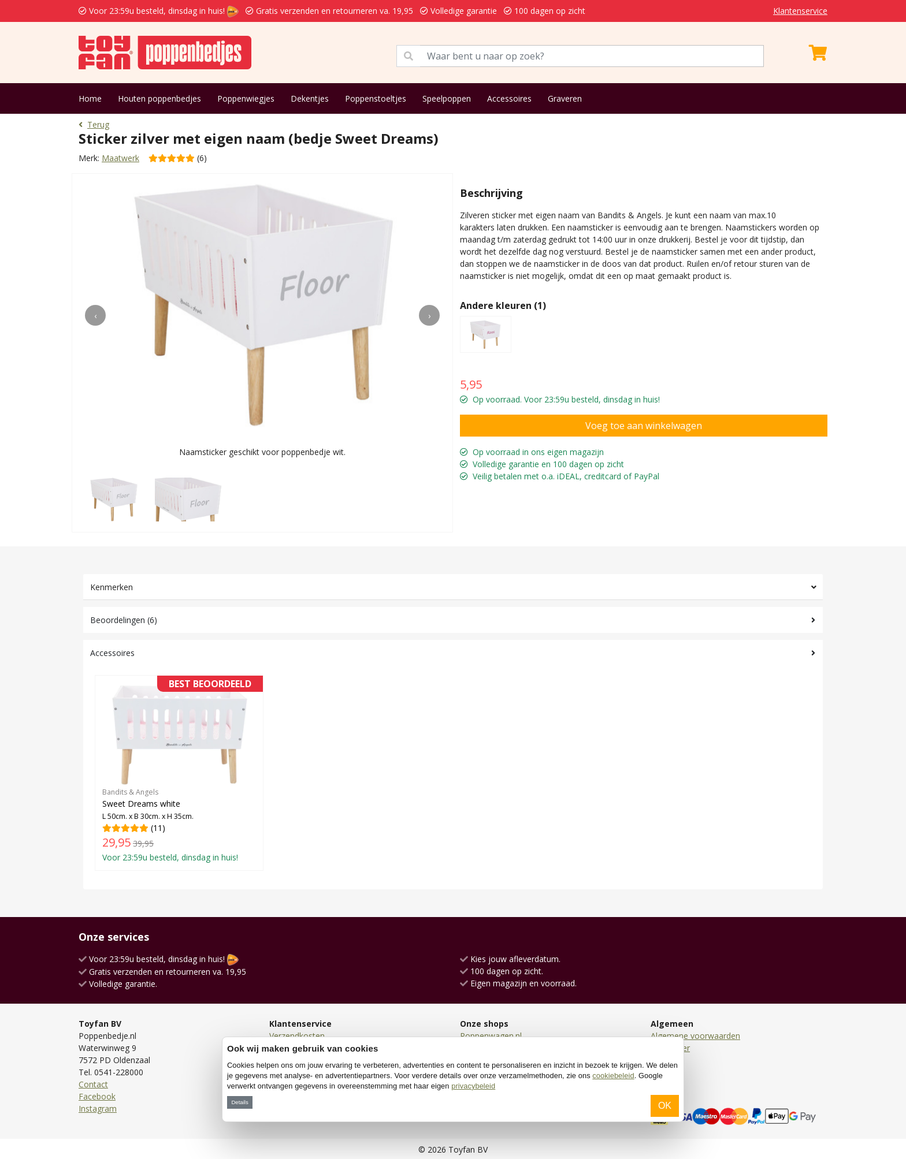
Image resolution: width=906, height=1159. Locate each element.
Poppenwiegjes (245, 98)
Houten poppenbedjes (159, 98)
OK (664, 1105)
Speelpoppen (446, 98)
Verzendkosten (297, 1035)
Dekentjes (310, 98)
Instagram (98, 1108)
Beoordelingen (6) (123, 619)
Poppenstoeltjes (375, 98)
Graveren (565, 98)
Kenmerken (111, 587)
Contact (93, 1084)
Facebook (97, 1096)
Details (239, 1102)
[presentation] (95, 315)
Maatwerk (120, 157)
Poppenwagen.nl (491, 1035)
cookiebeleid (613, 1075)
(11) (179, 773)
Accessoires (509, 98)
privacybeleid (473, 1086)
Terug (94, 124)
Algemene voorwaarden (695, 1035)
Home (90, 98)
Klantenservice (800, 10)
